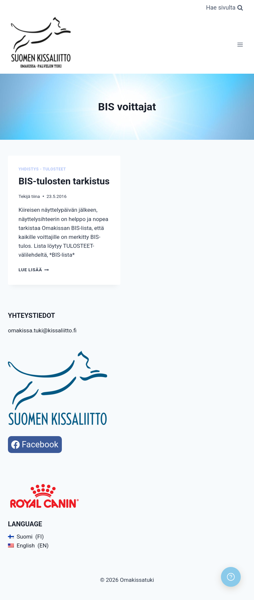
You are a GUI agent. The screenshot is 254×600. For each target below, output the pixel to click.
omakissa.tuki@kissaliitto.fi (42, 330)
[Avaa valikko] (240, 44)
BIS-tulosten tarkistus (64, 181)
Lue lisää (34, 269)
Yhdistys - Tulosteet (42, 169)
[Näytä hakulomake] (224, 8)
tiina (35, 196)
